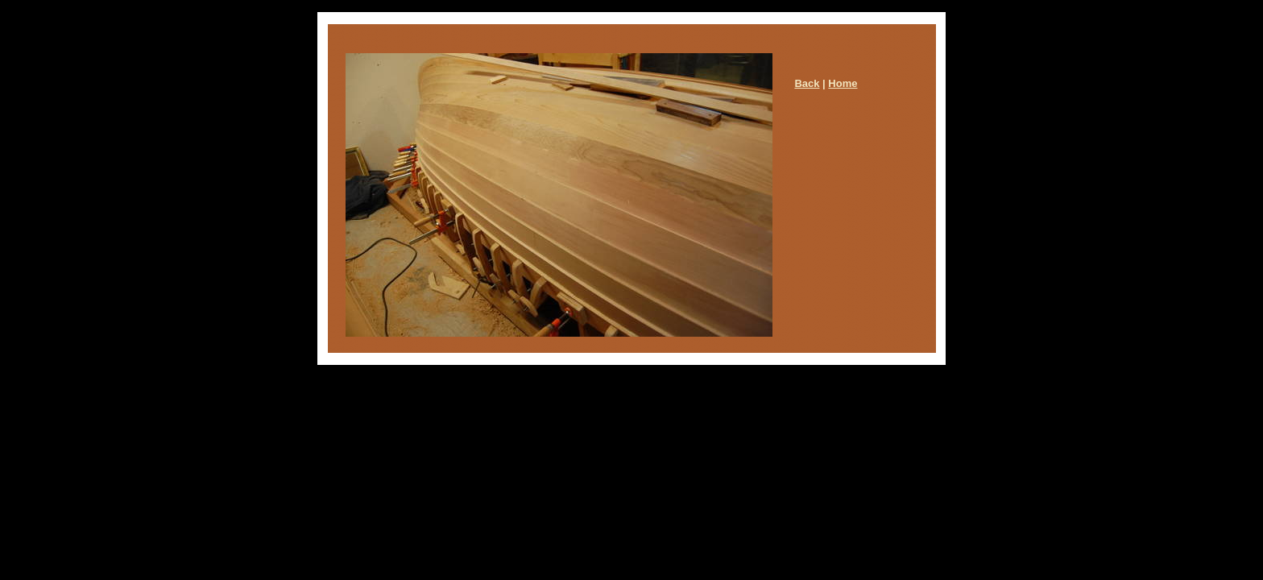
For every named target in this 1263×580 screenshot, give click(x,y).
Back (806, 83)
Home (842, 83)
